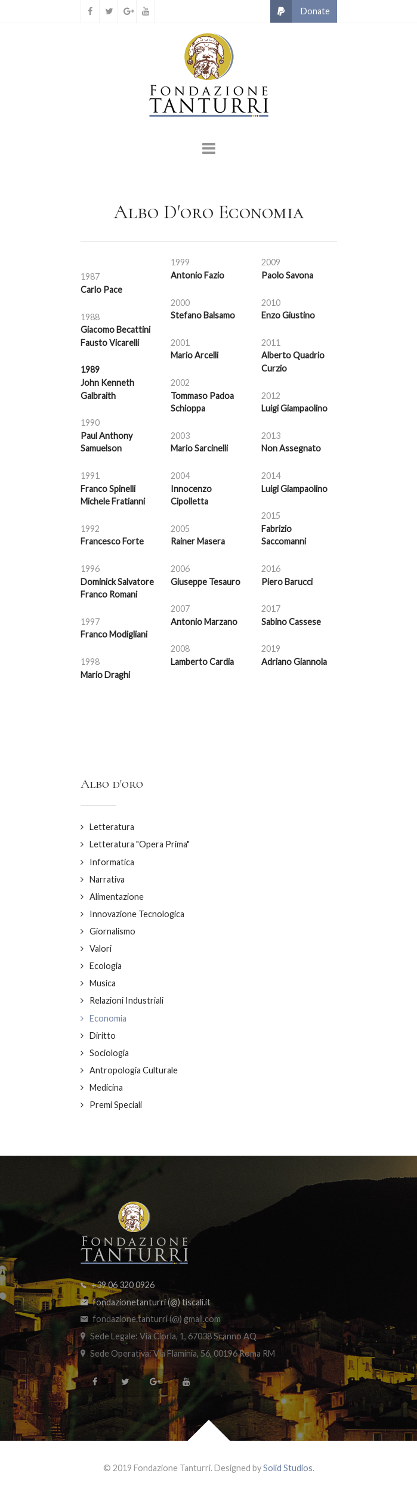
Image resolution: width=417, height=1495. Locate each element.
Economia (107, 1018)
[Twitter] (108, 11)
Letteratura (111, 827)
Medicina (106, 1087)
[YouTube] (145, 11)
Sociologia (109, 1053)
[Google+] (127, 11)
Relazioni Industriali (126, 1000)
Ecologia (105, 966)
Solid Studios (288, 1468)
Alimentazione (116, 897)
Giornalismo (112, 931)
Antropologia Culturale (133, 1070)
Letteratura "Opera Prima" (139, 844)
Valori (100, 948)
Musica (102, 983)
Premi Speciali (115, 1105)
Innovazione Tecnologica (136, 914)
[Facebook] (90, 11)
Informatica (111, 862)
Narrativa (107, 879)
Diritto (102, 1035)
